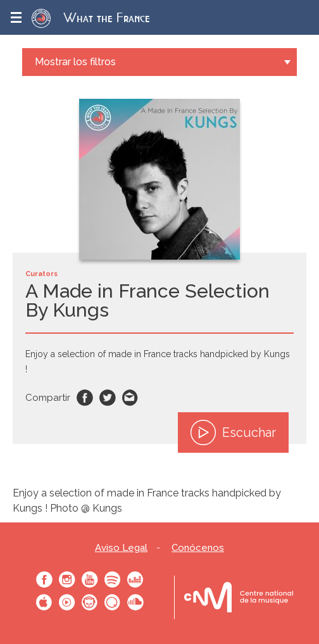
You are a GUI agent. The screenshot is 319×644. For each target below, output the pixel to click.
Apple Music (44, 602)
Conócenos (198, 548)
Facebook (85, 397)
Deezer (135, 579)
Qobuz (112, 602)
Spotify (112, 579)
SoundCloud (135, 602)
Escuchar (233, 432)
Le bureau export (238, 597)
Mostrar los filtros (75, 62)
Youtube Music (67, 602)
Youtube (90, 579)
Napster (90, 602)
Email (130, 397)
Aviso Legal (121, 548)
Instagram (67, 579)
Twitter (107, 397)
